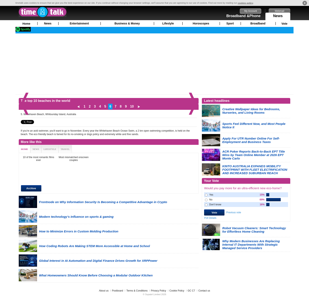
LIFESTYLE (50, 149)
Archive (31, 188)
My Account (250, 11)
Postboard (117, 290)
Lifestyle (168, 23)
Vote (284, 23)
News (277, 15)
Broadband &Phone (243, 16)
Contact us (204, 290)
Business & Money (127, 23)
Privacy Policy (158, 290)
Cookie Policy (176, 290)
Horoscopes (201, 23)
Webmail (279, 11)
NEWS (36, 149)
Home (26, 23)
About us (104, 290)
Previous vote (233, 212)
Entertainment (79, 23)
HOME (24, 149)
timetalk (42, 12)
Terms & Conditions (136, 290)
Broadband (257, 23)
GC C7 (191, 290)
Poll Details (210, 218)
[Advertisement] (154, 63)
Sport (230, 23)
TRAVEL (65, 149)
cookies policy (245, 3)
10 (132, 106)
